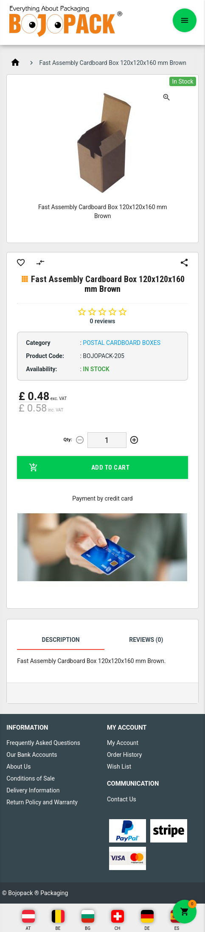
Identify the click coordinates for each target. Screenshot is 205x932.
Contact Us (121, 799)
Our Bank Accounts (31, 754)
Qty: (68, 439)
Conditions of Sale (30, 778)
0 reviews (102, 321)
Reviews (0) (146, 639)
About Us (18, 766)
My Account (122, 742)
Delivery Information (32, 790)
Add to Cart (79, 467)
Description (61, 639)
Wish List (119, 766)
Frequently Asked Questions (43, 742)
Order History (124, 754)
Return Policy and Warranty (42, 802)
